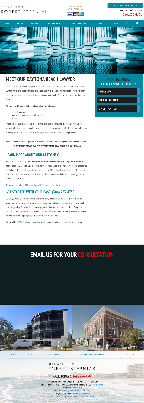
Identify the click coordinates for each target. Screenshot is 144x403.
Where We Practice (79, 23)
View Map (98, 385)
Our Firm (19, 23)
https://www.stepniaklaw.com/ (76, 391)
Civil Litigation (107, 109)
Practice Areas (54, 23)
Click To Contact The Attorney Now (125, 5)
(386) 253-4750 (80, 376)
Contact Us (101, 23)
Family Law (104, 92)
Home (7, 23)
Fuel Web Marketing (85, 396)
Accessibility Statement (92, 354)
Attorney (35, 23)
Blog (116, 23)
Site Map (28, 354)
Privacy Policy (52, 354)
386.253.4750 (133, 14)
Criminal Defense (108, 100)
